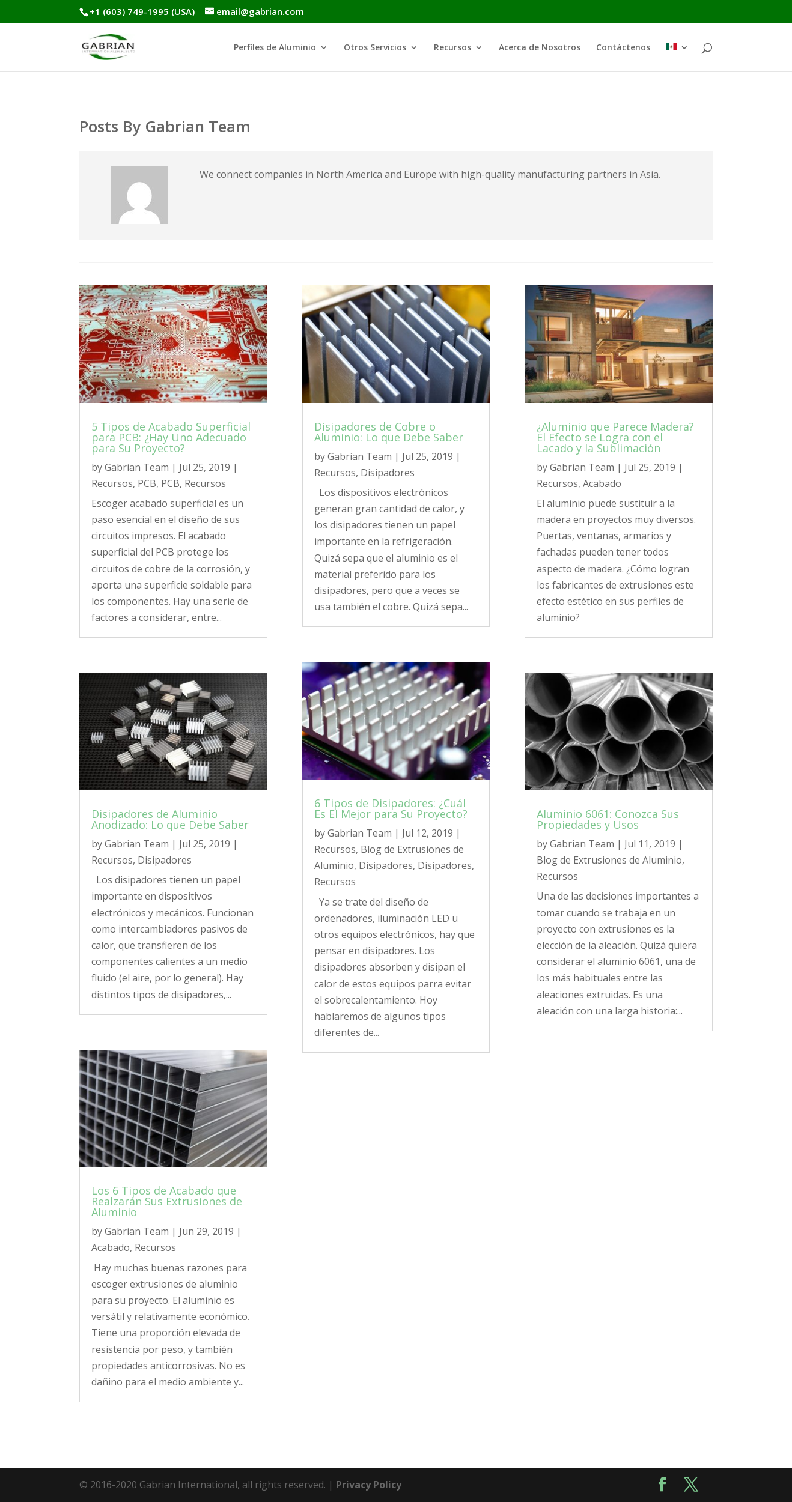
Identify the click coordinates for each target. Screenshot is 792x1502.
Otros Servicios (375, 48)
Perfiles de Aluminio (275, 48)
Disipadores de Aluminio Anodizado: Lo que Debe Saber (170, 819)
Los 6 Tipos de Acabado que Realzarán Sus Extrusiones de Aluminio (166, 1201)
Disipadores (165, 860)
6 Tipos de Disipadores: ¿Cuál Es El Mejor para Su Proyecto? (391, 808)
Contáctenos (623, 48)
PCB (147, 483)
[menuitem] (677, 57)
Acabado (110, 1247)
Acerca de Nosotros (539, 48)
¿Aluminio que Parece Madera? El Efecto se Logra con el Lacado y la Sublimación (615, 437)
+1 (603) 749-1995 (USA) (142, 11)
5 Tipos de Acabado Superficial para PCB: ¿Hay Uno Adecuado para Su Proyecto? (171, 437)
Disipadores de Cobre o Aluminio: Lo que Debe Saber (388, 431)
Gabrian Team (137, 467)
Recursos (452, 48)
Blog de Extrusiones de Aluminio (609, 860)
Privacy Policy (368, 1484)
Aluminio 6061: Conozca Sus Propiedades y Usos (608, 819)
